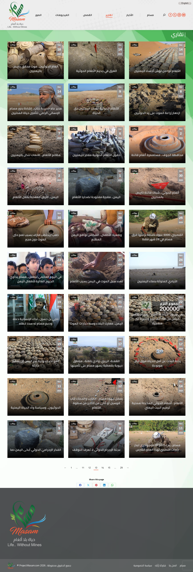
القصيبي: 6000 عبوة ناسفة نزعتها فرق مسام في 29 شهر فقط (157, 237)
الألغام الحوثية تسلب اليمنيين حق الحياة (96, 111)
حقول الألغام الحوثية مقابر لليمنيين (96, 155)
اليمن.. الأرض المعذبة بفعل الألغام (36, 197)
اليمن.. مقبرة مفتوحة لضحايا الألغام (96, 197)
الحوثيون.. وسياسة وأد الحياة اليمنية (36, 407)
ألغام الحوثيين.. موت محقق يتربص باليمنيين (35, 69)
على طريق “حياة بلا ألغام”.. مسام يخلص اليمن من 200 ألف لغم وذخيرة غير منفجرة (157, 319)
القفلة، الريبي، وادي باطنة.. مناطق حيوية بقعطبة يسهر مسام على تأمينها (96, 363)
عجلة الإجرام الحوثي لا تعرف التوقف (96, 449)
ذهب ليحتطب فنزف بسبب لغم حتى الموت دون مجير (36, 237)
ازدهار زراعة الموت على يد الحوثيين (157, 113)
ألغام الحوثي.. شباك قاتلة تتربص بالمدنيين (157, 195)
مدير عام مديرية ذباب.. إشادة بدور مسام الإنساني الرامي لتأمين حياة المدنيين (35, 111)
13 (96, 467)
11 (83, 467)
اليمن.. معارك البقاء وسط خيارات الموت (96, 323)
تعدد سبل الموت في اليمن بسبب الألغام (96, 281)
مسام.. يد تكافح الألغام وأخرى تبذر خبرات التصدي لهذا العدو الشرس (157, 447)
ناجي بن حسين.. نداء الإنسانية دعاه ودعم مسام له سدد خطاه (35, 321)
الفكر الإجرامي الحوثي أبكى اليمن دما (35, 449)
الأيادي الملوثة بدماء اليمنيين (157, 281)
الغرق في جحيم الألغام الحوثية (96, 71)
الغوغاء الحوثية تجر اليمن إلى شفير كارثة (35, 363)
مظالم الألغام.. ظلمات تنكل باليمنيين (36, 155)
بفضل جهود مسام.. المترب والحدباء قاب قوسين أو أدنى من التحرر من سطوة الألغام (96, 403)
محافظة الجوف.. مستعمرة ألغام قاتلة (157, 155)
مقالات (12, 45)
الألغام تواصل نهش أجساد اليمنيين (157, 71)
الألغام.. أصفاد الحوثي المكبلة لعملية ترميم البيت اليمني (157, 405)
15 (109, 467)
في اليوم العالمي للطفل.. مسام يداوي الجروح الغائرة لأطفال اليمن (36, 279)
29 (121, 467)
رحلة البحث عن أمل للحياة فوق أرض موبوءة (157, 363)
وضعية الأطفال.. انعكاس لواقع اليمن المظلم (96, 237)
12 (89, 467)
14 (102, 467)
